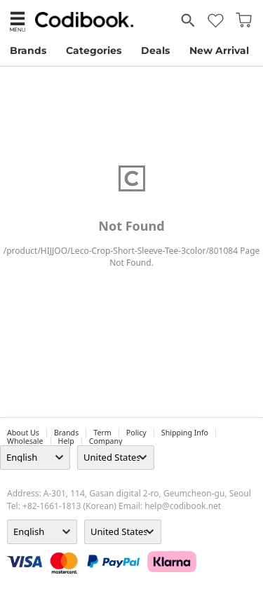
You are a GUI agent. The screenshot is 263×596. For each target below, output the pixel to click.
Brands (28, 50)
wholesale (25, 441)
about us (23, 433)
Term (102, 433)
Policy (136, 433)
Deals (155, 50)
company (106, 441)
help (66, 441)
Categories (93, 50)
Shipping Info (184, 433)
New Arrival (219, 50)
